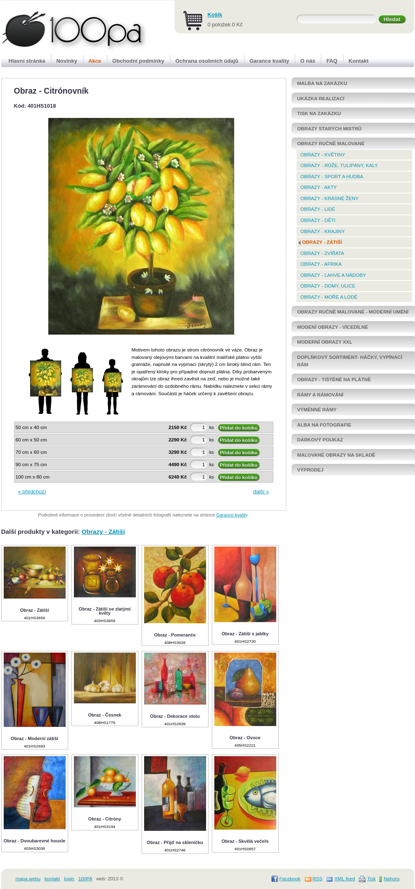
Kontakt (358, 61)
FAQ (331, 61)
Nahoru (391, 878)
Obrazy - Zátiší (103, 531)
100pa (65, 28)
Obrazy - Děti (318, 220)
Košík (215, 15)
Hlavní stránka (27, 61)
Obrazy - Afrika (321, 263)
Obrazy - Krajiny (323, 231)
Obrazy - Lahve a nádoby (333, 275)
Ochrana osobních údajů (206, 61)
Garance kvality (231, 514)
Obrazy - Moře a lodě (329, 296)
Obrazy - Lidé (318, 209)
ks (211, 427)
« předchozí (32, 491)
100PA (85, 878)
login (69, 878)
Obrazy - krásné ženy (330, 198)
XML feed (344, 878)
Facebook (289, 878)
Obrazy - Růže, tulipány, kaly (339, 165)
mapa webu (28, 878)
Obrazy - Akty (319, 187)
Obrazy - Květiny (323, 154)
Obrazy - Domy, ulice (328, 285)
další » (261, 491)
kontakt (52, 878)
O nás (307, 61)
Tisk (371, 878)
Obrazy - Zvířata (322, 253)
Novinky (66, 61)
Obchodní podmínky (138, 61)
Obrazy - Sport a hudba (332, 176)
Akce (94, 61)
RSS (318, 878)
